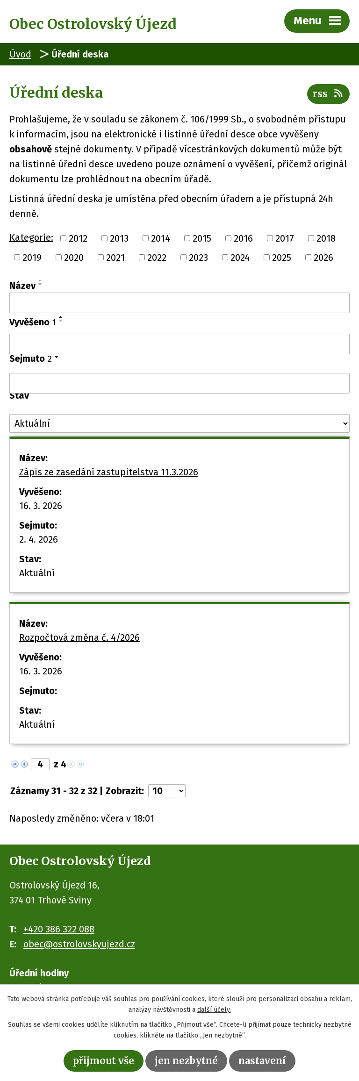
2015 (202, 237)
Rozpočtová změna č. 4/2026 (79, 637)
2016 (243, 237)
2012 (78, 237)
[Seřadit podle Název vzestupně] (41, 280)
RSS (328, 94)
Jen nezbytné (186, 1061)
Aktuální (37, 573)
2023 (198, 257)
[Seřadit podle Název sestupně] (41, 284)
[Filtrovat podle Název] (179, 303)
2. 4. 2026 (38, 539)
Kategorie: (31, 237)
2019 (32, 257)
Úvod (20, 54)
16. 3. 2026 (40, 505)
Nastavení (262, 1061)
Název (22, 285)
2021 (115, 257)
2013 (119, 237)
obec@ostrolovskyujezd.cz (79, 944)
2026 (323, 257)
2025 (281, 257)
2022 (156, 257)
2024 (240, 257)
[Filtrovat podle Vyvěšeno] (179, 344)
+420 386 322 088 (58, 929)
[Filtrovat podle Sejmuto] (179, 383)
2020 (74, 257)
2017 (284, 237)
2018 (326, 237)
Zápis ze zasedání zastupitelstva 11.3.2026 (108, 472)
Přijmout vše (103, 1061)
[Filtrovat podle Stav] (179, 423)
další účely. (214, 1010)
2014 (160, 237)
